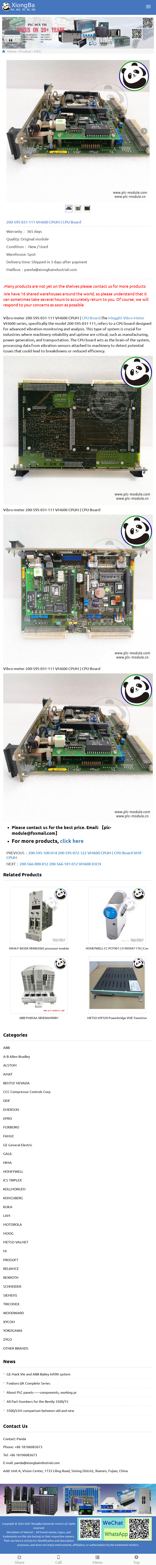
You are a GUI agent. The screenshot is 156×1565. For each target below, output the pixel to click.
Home (12, 51)
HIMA (7, 1162)
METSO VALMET (15, 1242)
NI (5, 1251)
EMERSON (11, 1109)
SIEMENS (10, 1295)
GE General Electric (17, 1145)
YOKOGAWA (12, 1330)
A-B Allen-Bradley (16, 1056)
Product (25, 51)
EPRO (7, 1118)
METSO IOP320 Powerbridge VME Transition (117, 1018)
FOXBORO (11, 1127)
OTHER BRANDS (15, 1348)
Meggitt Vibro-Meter (126, 318)
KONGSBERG (13, 1198)
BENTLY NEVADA (16, 1083)
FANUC (8, 1136)
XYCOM (9, 1321)
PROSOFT (10, 1260)
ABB (6, 1047)
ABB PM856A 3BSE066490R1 (39, 1018)
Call (58, 1559)
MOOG (8, 1233)
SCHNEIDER (12, 1286)
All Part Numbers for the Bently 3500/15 (37, 1401)
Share (19, 1559)
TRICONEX (11, 1304)
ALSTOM (10, 1065)
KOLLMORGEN (14, 1189)
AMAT (8, 1074)
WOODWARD (13, 1313)
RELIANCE (11, 1268)
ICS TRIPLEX (12, 1180)
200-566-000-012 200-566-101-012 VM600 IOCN (60, 863)
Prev (12, 131)
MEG (37, 51)
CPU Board (91, 318)
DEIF (6, 1100)
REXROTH (10, 1277)
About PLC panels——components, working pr (42, 1392)
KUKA (7, 1207)
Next (144, 131)
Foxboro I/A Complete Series (28, 1383)
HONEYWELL (13, 1171)
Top (136, 1559)
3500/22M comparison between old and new (40, 1410)
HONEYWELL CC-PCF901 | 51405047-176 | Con (117, 948)
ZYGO (7, 1339)
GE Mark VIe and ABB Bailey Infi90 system (38, 1374)
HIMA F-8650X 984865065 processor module (39, 948)
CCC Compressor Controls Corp (26, 1091)
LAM (6, 1215)
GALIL (7, 1153)
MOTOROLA (12, 1224)
